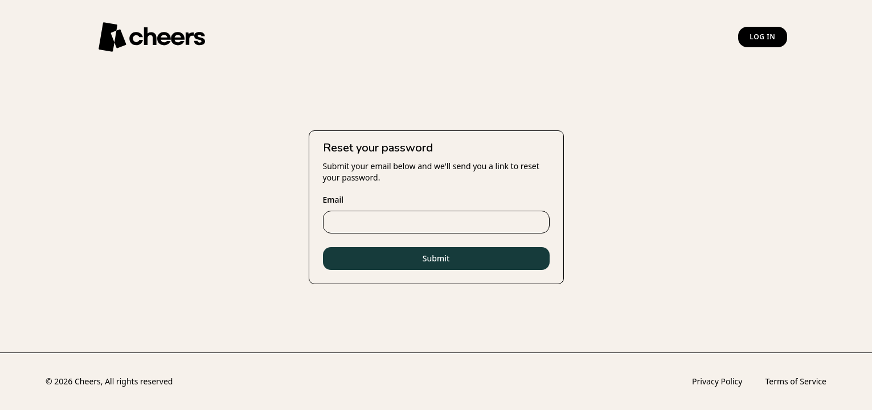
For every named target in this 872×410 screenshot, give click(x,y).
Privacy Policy (717, 381)
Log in (762, 37)
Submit (436, 258)
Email (333, 199)
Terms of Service (795, 381)
